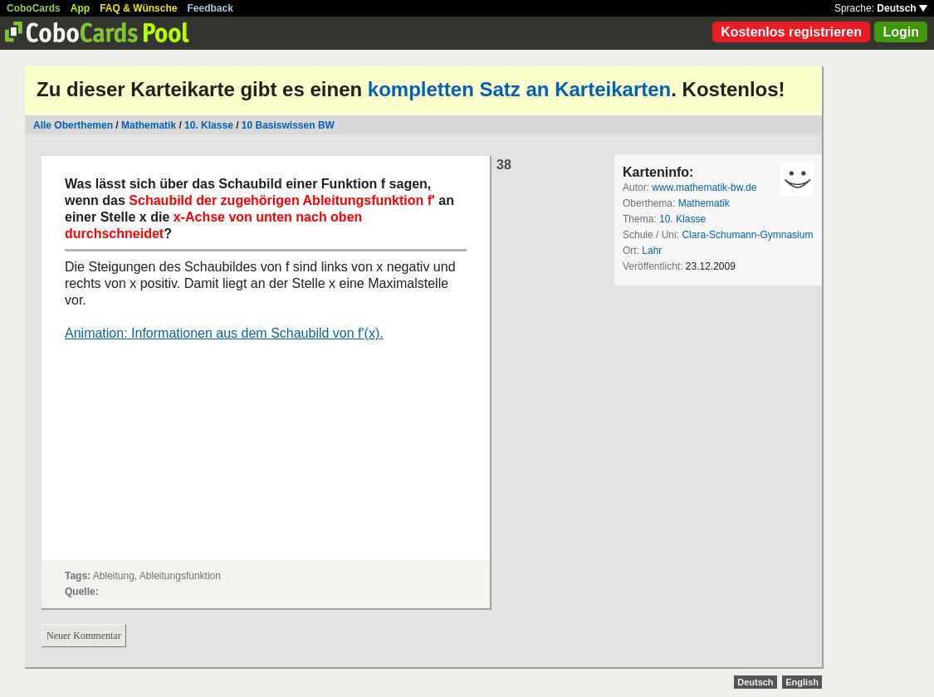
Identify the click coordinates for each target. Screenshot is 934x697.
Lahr (652, 250)
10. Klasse (208, 125)
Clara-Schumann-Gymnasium (747, 235)
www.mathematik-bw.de (704, 187)
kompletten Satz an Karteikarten (519, 89)
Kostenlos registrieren (791, 32)
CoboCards (34, 8)
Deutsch (902, 8)
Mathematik (148, 125)
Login (901, 32)
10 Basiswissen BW (288, 125)
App (80, 8)
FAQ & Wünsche (138, 8)
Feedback (210, 8)
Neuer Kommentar (83, 635)
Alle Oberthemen (73, 125)
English (802, 682)
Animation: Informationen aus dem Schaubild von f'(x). (224, 333)
